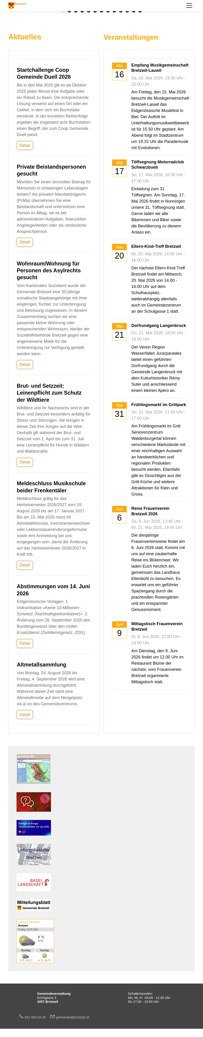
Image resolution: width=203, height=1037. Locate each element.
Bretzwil (23, 925)
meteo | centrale (28, 921)
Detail (25, 145)
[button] (189, 5)
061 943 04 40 (37, 1017)
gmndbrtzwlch (73, 1017)
